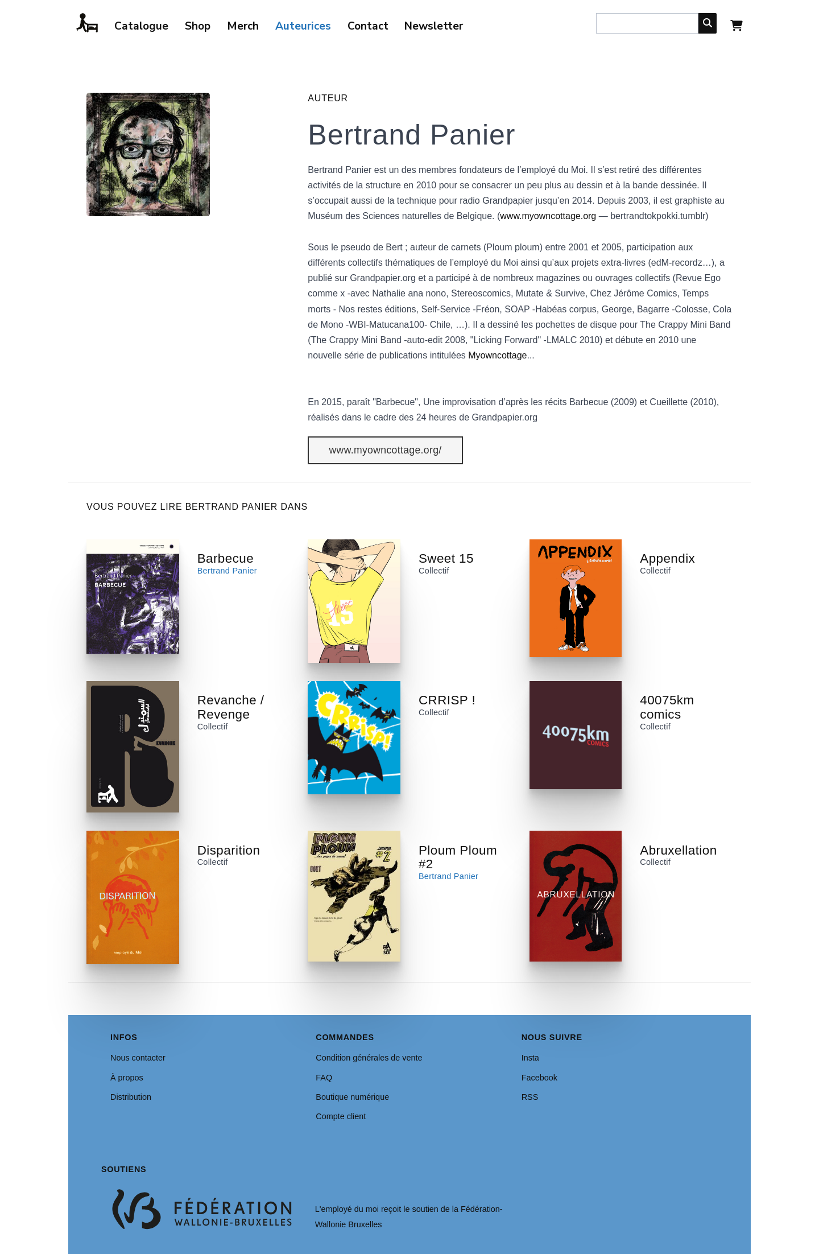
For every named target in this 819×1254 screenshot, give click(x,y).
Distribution (130, 1097)
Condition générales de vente (369, 1057)
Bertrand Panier (227, 570)
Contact (368, 26)
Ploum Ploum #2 (458, 857)
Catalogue (141, 26)
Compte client (341, 1116)
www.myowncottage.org (548, 216)
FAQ (324, 1077)
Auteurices (303, 26)
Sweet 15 (446, 558)
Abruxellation (678, 850)
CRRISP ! (447, 700)
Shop (197, 26)
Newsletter (433, 26)
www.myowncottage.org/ (385, 450)
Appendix (667, 558)
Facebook (539, 1077)
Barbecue (225, 558)
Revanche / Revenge (230, 707)
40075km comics (667, 707)
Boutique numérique (352, 1097)
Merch (243, 26)
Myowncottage (497, 355)
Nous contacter (138, 1057)
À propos (126, 1077)
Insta (530, 1057)
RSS (530, 1097)
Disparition (228, 850)
